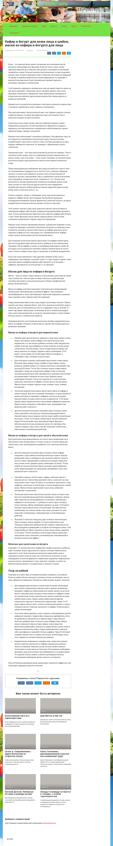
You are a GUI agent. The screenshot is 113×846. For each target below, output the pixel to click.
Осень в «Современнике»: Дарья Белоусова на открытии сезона (18, 753)
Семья (64, 26)
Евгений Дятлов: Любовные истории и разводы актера (19, 792)
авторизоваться (49, 823)
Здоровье (13, 26)
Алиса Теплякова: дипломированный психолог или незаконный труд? (55, 753)
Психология (86, 26)
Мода (44, 26)
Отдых (73, 26)
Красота (53, 26)
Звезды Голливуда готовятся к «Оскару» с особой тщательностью (55, 794)
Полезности (14, 33)
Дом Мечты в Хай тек (51, 715)
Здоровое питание (29, 26)
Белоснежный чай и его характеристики (17, 716)
